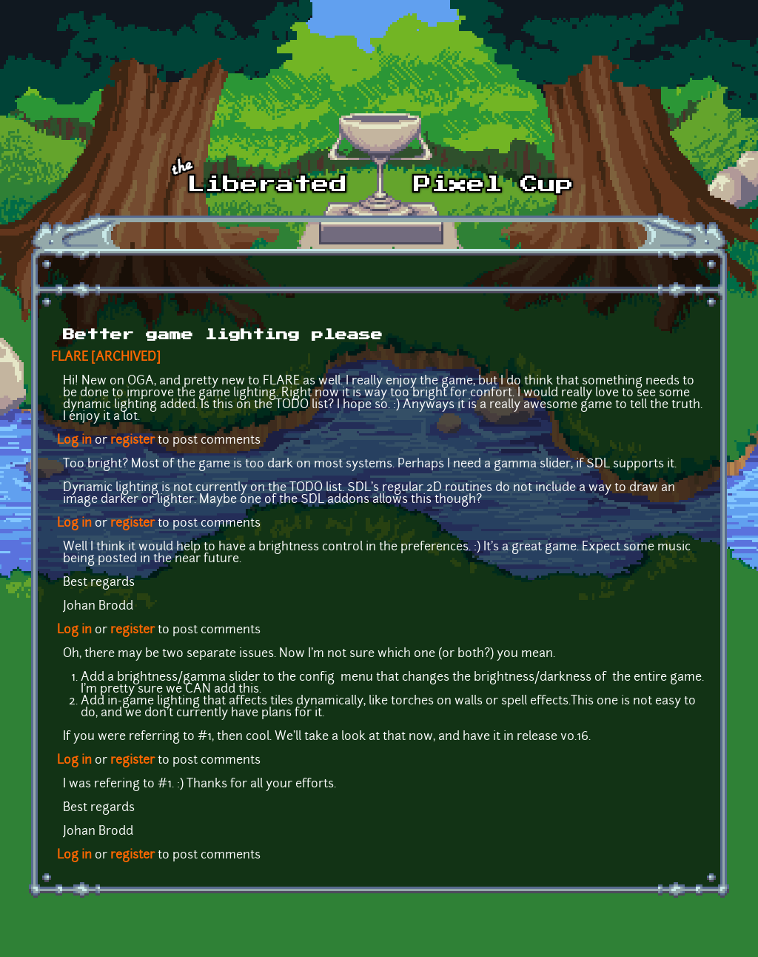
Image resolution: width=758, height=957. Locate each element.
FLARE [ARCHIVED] (106, 358)
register (132, 441)
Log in (74, 441)
